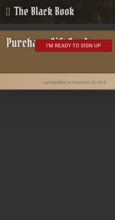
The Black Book (44, 11)
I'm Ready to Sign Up (73, 46)
